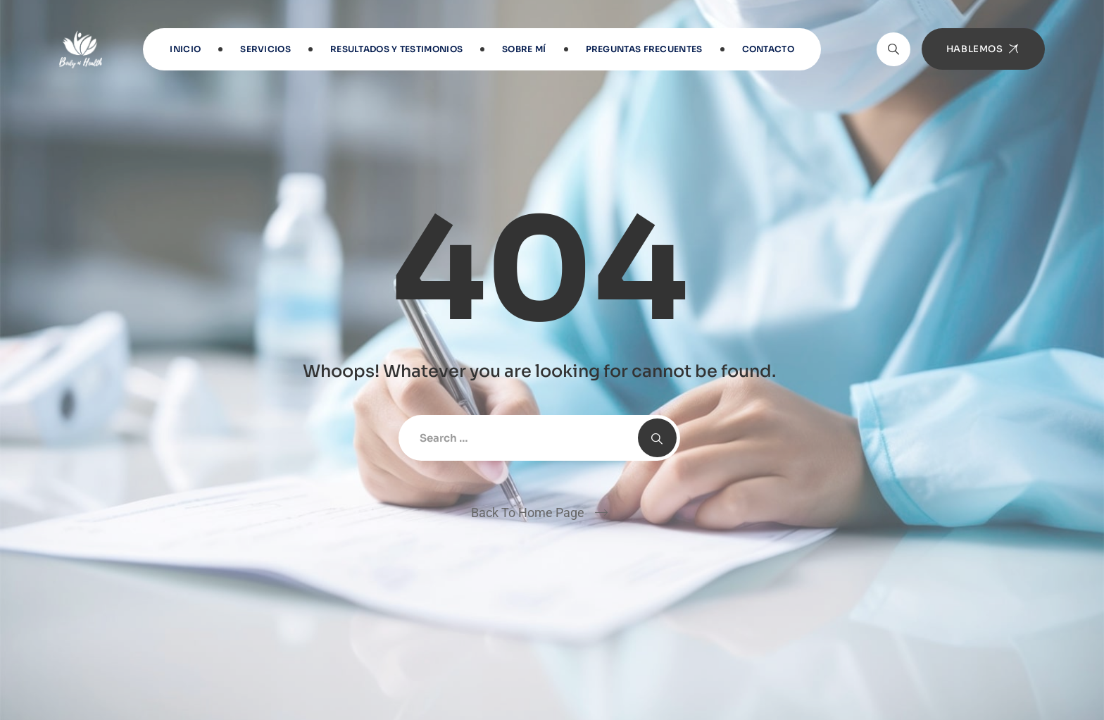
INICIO (185, 49)
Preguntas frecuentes (644, 49)
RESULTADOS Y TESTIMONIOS (396, 49)
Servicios (265, 49)
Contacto (768, 49)
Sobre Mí (524, 49)
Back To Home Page (527, 512)
